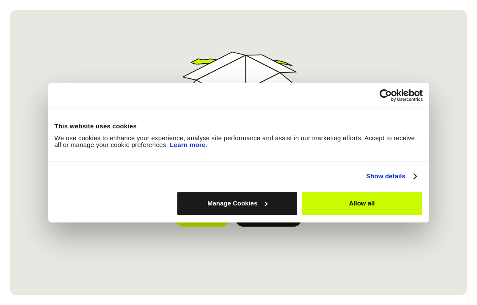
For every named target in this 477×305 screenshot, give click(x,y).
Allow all (362, 203)
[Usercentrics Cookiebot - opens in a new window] (386, 95)
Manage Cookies (237, 203)
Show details (385, 176)
